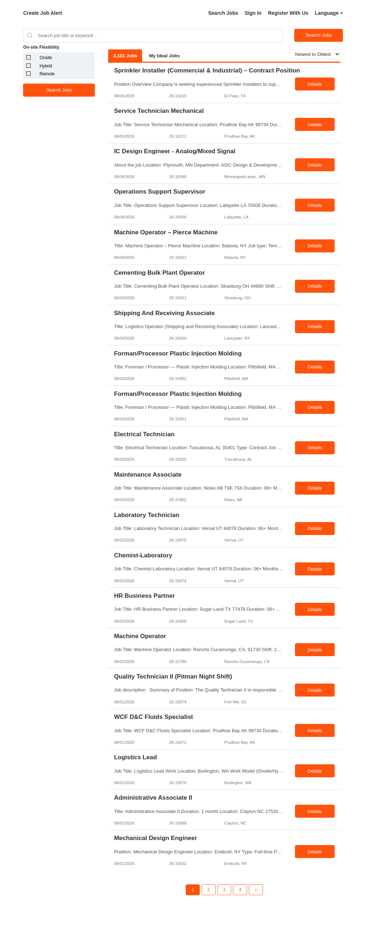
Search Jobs (223, 13)
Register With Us (288, 13)
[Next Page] (256, 889)
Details (315, 84)
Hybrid (46, 66)
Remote (47, 73)
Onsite (46, 57)
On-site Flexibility (41, 47)
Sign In (253, 13)
